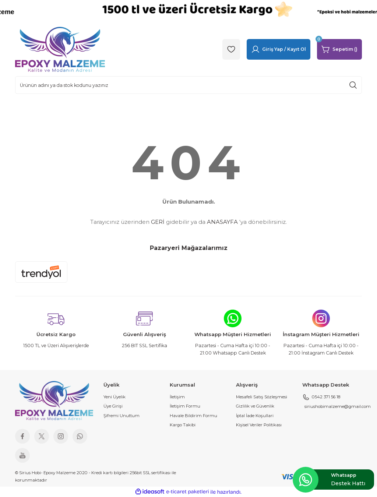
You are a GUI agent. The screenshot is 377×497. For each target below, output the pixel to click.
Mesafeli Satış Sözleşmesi (261, 396)
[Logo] (60, 49)
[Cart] (339, 49)
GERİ (158, 221)
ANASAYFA (222, 221)
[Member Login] (278, 49)
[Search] (188, 85)
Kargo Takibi (182, 424)
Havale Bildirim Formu (193, 415)
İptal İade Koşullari (255, 415)
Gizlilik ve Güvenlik (255, 406)
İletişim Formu (185, 406)
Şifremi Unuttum (121, 415)
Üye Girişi (113, 406)
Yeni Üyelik (114, 396)
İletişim (177, 396)
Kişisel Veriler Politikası (259, 424)
